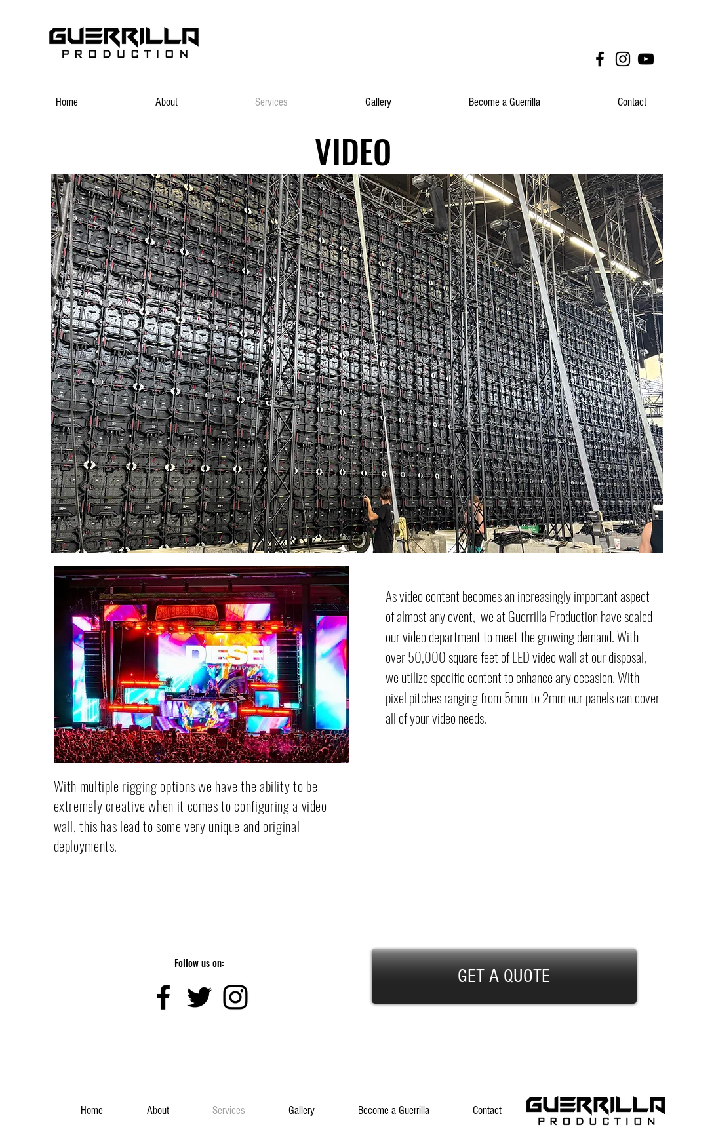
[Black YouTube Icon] (646, 59)
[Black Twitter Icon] (199, 997)
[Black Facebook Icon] (600, 59)
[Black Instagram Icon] (623, 59)
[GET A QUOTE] (504, 976)
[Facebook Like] (627, 31)
